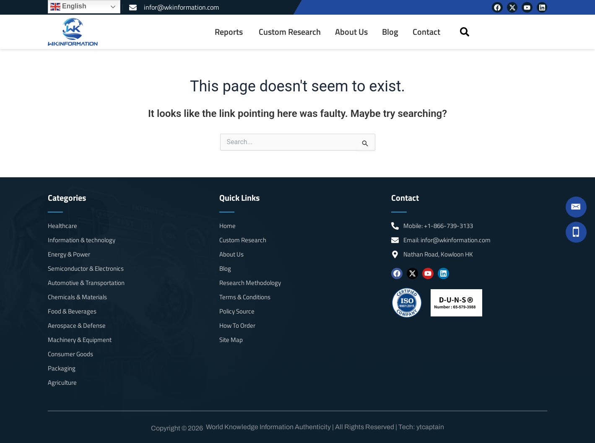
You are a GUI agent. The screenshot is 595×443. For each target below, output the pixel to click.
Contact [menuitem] (426, 31)
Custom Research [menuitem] (290, 31)
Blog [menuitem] (390, 31)
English (68, 7)
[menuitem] (229, 31)
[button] (465, 32)
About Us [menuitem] (351, 31)
